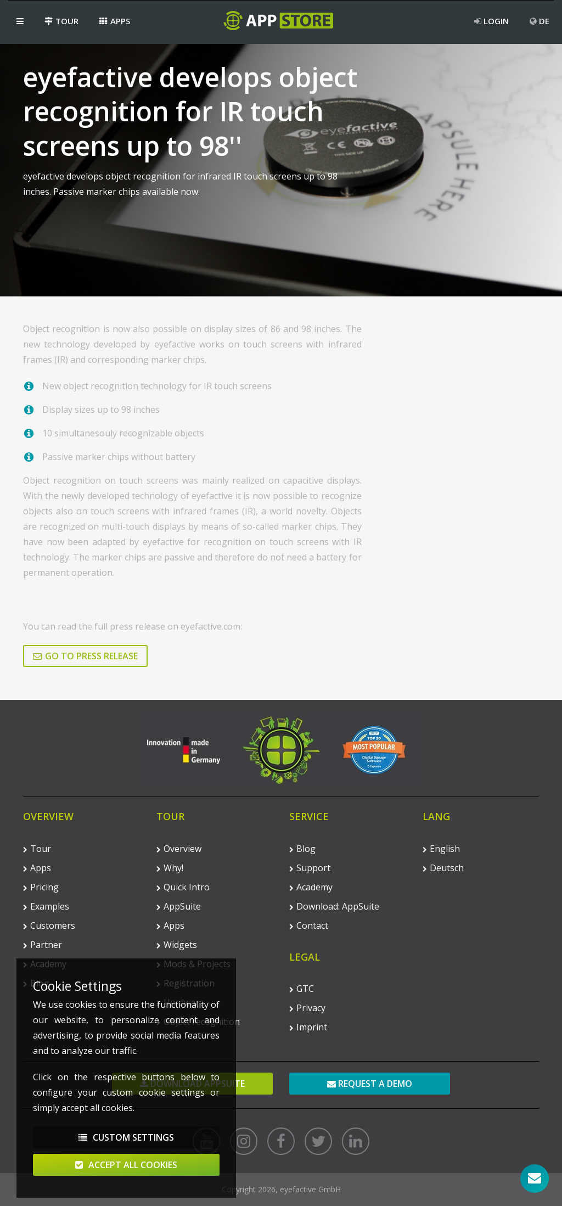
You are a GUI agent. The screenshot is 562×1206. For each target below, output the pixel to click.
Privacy (307, 1008)
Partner (42, 945)
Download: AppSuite (334, 906)
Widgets (176, 945)
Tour (61, 20)
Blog (302, 849)
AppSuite (178, 906)
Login (491, 20)
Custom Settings (126, 1143)
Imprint (308, 1027)
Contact (308, 925)
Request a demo (369, 1084)
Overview (178, 849)
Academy (311, 887)
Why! (169, 868)
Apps (114, 20)
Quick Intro (183, 887)
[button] (20, 21)
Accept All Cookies (126, 1171)
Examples (46, 906)
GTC (301, 989)
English (441, 849)
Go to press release (85, 656)
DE (539, 20)
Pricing (41, 887)
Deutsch (443, 868)
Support (309, 868)
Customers (49, 925)
